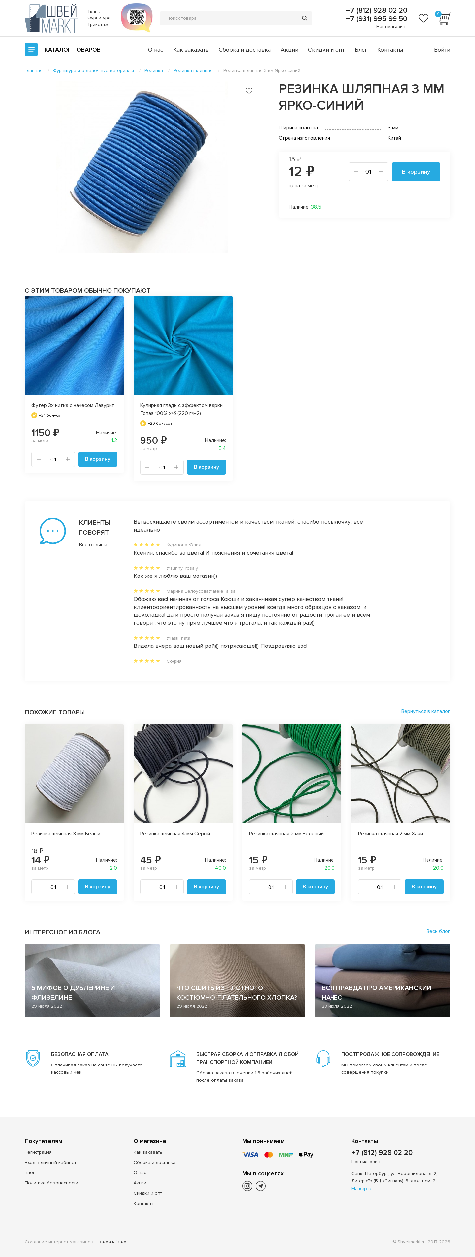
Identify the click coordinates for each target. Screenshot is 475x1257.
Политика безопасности (51, 1183)
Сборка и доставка (245, 49)
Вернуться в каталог (425, 711)
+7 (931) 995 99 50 (375, 19)
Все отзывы (93, 544)
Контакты (390, 49)
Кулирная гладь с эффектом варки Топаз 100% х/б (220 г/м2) (181, 409)
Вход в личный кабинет (50, 1162)
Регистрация (38, 1152)
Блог (361, 49)
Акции (289, 49)
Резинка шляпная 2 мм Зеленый (286, 833)
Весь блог (438, 931)
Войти (442, 49)
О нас (155, 49)
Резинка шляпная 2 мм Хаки (390, 833)
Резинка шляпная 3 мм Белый (65, 833)
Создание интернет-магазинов (59, 1242)
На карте (362, 1188)
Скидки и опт (326, 49)
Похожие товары (55, 712)
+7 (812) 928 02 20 (375, 10)
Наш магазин (390, 26)
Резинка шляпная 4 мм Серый (175, 833)
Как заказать (191, 49)
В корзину (416, 171)
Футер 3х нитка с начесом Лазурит (72, 405)
